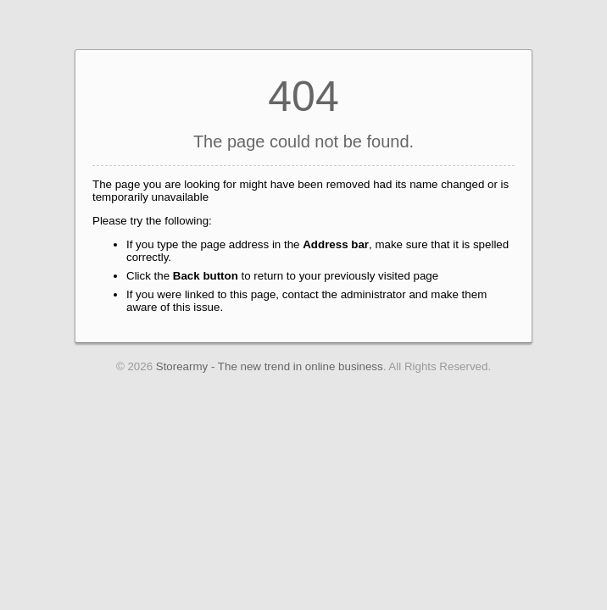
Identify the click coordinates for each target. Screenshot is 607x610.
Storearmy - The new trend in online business (269, 366)
